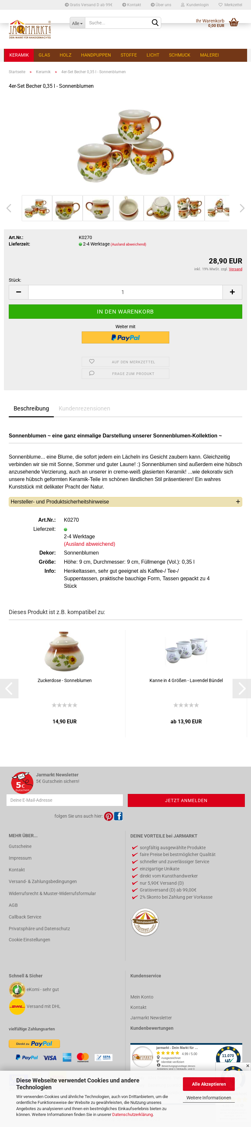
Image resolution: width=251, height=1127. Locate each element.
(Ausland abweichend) (128, 244)
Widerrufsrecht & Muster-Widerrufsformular (52, 893)
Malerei (209, 55)
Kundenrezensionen (84, 408)
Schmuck (179, 55)
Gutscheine (20, 846)
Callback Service (25, 916)
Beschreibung (31, 408)
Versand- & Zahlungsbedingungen (43, 881)
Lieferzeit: (19, 244)
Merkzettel (230, 5)
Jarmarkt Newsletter (151, 1017)
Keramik (19, 55)
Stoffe (129, 55)
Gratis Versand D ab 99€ (89, 5)
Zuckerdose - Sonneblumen (65, 680)
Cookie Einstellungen (29, 939)
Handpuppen (96, 55)
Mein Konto (141, 997)
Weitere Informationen (208, 1097)
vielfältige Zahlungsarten (32, 1028)
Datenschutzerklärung (132, 1114)
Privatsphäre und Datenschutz (39, 928)
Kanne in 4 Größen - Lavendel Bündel (186, 680)
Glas (44, 55)
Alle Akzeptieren (209, 1084)
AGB (13, 905)
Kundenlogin (195, 5)
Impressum (20, 858)
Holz (65, 55)
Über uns (161, 5)
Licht (153, 55)
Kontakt (131, 5)
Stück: (15, 280)
